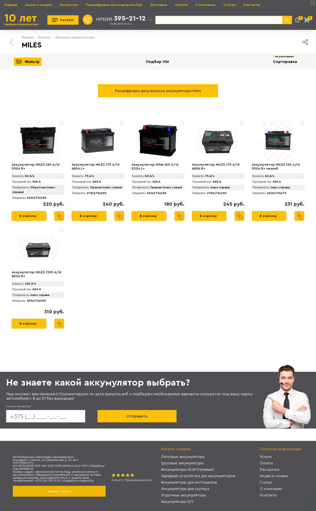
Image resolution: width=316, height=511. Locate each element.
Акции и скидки (38, 5)
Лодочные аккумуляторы (183, 495)
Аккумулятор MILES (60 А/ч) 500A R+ (36, 166)
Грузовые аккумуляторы (182, 463)
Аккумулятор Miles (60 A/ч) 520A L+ (155, 166)
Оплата (181, 5)
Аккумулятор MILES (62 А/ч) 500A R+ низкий (276, 166)
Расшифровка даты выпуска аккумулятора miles (158, 90)
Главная (10, 5)
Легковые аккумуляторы (183, 456)
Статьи (229, 5)
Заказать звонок (59, 491)
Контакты (251, 5)
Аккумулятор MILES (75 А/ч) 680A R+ (216, 166)
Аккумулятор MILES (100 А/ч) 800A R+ (36, 274)
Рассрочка (69, 5)
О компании (205, 5)
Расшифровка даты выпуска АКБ (114, 5)
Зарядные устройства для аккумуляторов (198, 475)
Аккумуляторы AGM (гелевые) (187, 469)
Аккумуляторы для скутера (185, 488)
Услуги (266, 456)
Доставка (158, 5)
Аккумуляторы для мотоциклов (189, 482)
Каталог (63, 20)
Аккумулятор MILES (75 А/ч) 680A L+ (95, 166)
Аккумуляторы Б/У (177, 501)
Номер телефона (19, 406)
